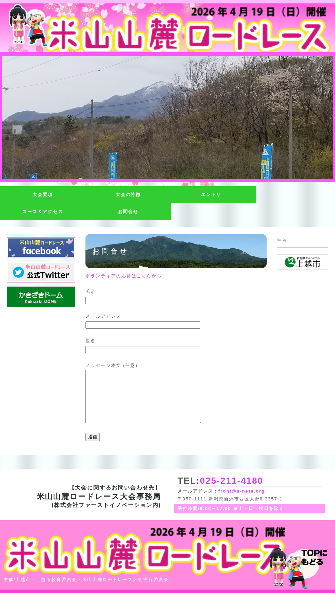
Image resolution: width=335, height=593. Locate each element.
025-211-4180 (231, 480)
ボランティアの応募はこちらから (123, 275)
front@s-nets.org (241, 491)
